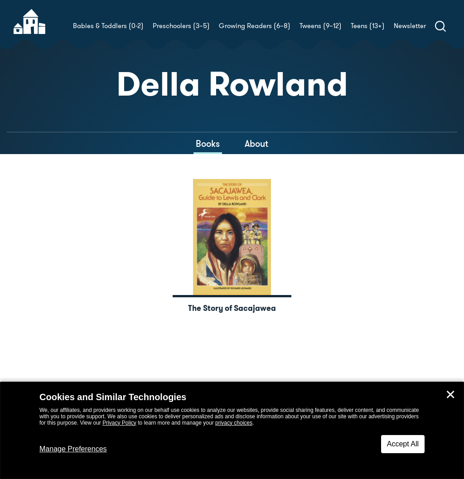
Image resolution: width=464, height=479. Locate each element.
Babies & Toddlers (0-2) (108, 26)
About (256, 143)
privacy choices (233, 423)
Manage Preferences (73, 449)
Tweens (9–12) (321, 26)
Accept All (403, 444)
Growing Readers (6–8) (254, 26)
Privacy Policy (119, 423)
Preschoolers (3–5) (181, 26)
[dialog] (232, 430)
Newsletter (410, 26)
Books (208, 143)
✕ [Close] (450, 394)
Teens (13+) (368, 26)
